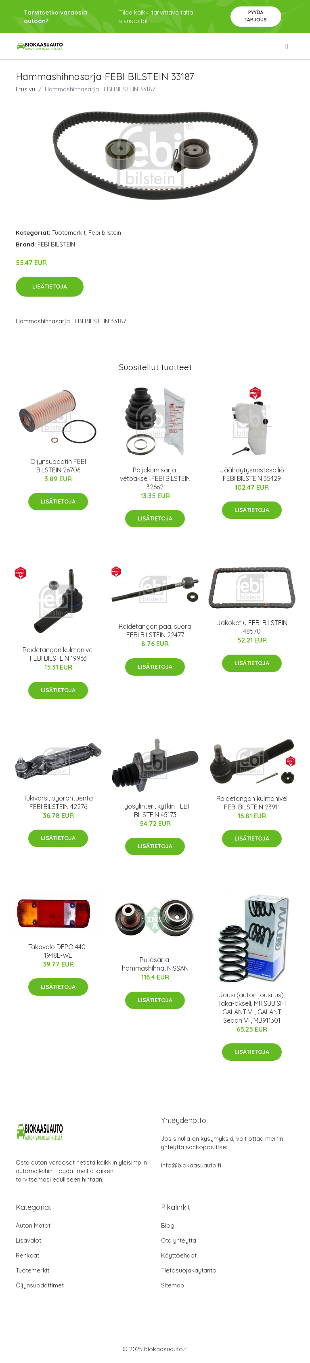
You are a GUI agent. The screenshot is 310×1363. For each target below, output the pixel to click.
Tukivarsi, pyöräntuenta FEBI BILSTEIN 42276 (58, 802)
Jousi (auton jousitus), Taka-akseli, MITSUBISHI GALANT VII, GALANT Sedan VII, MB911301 (252, 1007)
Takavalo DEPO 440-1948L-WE (58, 951)
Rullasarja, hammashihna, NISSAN (155, 964)
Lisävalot (28, 1240)
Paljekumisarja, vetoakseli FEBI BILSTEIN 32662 (155, 478)
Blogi (168, 1225)
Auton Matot (33, 1225)
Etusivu (25, 89)
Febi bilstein (104, 232)
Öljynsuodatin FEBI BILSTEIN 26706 (58, 465)
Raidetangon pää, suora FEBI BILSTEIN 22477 (155, 630)
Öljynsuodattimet (40, 1285)
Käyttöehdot (179, 1255)
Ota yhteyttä (178, 1240)
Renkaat (27, 1255)
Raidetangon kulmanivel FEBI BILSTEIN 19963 (58, 654)
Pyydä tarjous (256, 16)
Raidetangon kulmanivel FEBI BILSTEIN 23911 (251, 802)
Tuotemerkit (69, 232)
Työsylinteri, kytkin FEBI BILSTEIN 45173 (155, 810)
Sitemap (172, 1285)
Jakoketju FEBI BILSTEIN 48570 (252, 627)
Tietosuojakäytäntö (188, 1270)
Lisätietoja (49, 286)
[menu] (287, 46)
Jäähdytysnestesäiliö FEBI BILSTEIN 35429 (252, 474)
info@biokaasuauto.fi (191, 1165)
